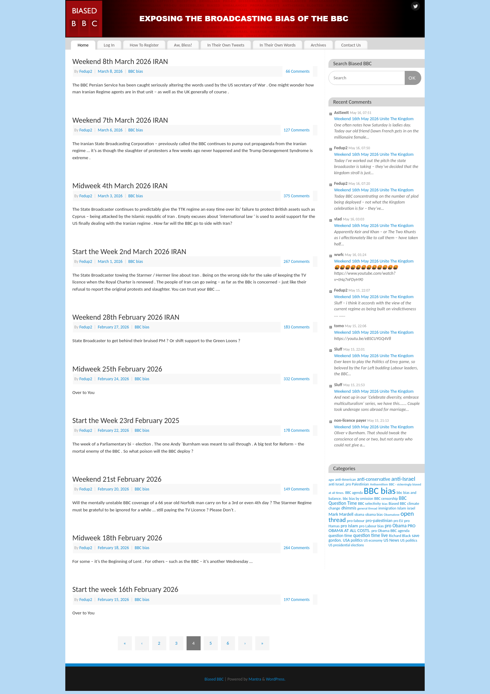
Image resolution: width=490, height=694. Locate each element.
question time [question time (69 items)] (340, 535)
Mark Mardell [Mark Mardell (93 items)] (340, 514)
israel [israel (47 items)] (411, 508)
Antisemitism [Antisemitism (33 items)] (379, 484)
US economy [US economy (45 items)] (373, 540)
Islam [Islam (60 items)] (401, 508)
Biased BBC (214, 679)
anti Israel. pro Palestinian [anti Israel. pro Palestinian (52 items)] (348, 484)
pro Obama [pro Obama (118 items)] (396, 526)
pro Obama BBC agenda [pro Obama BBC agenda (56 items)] (390, 530)
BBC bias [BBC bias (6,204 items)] (380, 490)
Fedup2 (85, 71)
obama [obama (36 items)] (359, 514)
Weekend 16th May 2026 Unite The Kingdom (373, 118)
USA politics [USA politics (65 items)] (352, 540)
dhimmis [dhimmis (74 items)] (348, 508)
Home (83, 45)
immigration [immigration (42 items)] (387, 508)
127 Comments (297, 130)
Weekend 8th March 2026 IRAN (120, 61)
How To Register (144, 45)
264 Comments (297, 547)
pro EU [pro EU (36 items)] (398, 521)
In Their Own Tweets (225, 45)
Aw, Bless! (183, 45)
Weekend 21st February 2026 (117, 479)
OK (410, 78)
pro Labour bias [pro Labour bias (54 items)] (371, 526)
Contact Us (351, 45)
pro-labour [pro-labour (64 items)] (356, 520)
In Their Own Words (278, 45)
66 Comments (297, 71)
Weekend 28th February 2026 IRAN (126, 317)
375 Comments (297, 196)
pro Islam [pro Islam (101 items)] (349, 526)
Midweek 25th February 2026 (117, 368)
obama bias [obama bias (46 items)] (374, 514)
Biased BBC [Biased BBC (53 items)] (397, 503)
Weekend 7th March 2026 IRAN (120, 120)
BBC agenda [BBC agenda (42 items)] (354, 492)
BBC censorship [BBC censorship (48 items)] (386, 498)
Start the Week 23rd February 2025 (125, 420)
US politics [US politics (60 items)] (408, 540)
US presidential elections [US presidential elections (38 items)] (346, 545)
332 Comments (297, 378)
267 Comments (297, 261)
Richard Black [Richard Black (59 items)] (400, 535)
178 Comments (297, 430)
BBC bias (135, 71)
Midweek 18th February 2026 (117, 537)
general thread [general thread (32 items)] (367, 508)
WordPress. (275, 679)
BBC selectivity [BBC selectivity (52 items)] (369, 503)
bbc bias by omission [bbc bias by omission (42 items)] (358, 498)
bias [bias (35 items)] (385, 503)
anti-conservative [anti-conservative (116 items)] (373, 479)
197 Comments (297, 599)
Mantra (254, 679)
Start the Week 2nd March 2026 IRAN (129, 251)
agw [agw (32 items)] (331, 480)
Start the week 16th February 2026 (125, 589)
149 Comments (297, 489)
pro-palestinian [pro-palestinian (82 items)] (379, 520)
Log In (109, 45)
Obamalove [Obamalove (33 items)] (391, 515)
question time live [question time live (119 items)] (370, 535)
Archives (318, 45)
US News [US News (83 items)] (391, 540)
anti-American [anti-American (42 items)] (345, 479)
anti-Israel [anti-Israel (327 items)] (403, 478)
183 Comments (297, 327)
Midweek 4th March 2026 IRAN (120, 185)
